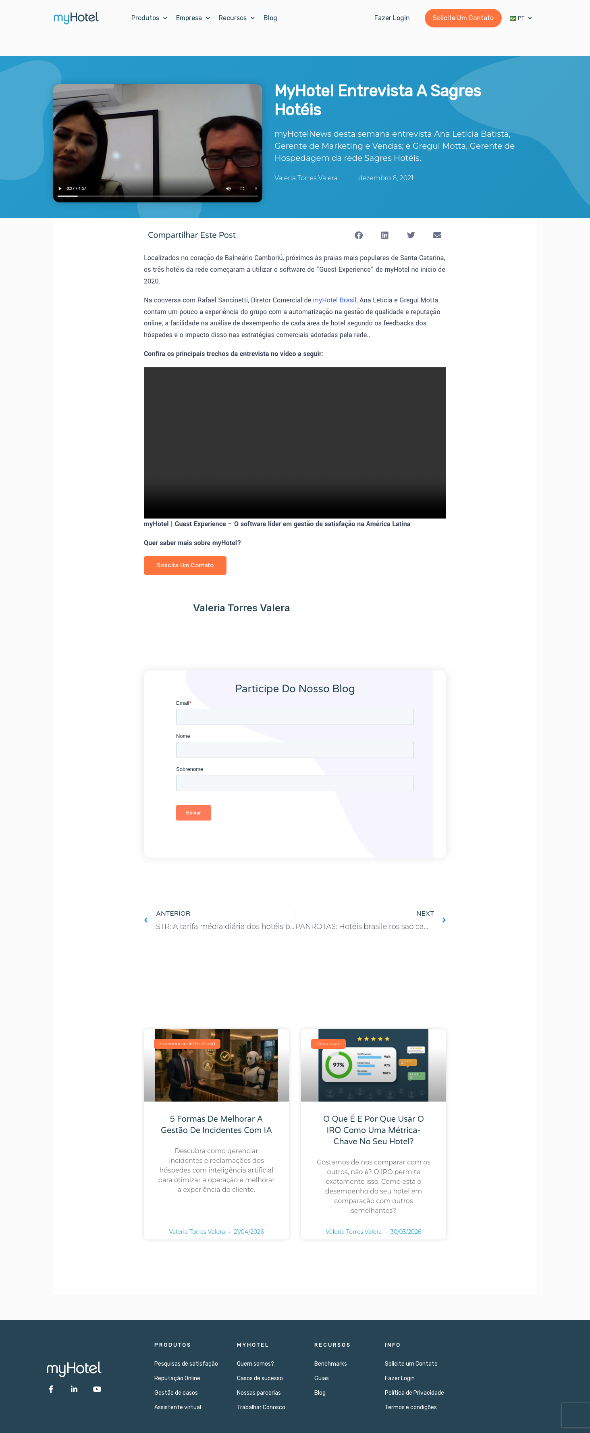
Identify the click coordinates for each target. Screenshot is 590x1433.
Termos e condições (411, 1407)
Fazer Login (400, 1378)
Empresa (193, 18)
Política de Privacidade (414, 1392)
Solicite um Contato (411, 1363)
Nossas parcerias (259, 1392)
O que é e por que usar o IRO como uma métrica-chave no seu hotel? (373, 1131)
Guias (321, 1378)
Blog (270, 18)
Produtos (149, 18)
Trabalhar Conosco (261, 1407)
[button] (358, 235)
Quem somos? (255, 1363)
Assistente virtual (177, 1407)
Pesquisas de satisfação (186, 1363)
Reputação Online (177, 1378)
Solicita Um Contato (186, 565)
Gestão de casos (176, 1392)
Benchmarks (330, 1363)
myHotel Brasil (334, 300)
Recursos (237, 18)
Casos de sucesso (260, 1378)
